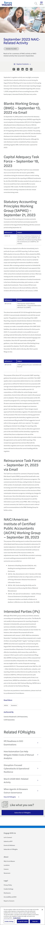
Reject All (34, 921)
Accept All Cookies (23, 921)
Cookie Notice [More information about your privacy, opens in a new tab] (17, 918)
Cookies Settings (9, 921)
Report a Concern (9, 901)
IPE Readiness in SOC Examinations (22, 742)
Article (6, 705)
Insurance (14, 705)
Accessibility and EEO (10, 897)
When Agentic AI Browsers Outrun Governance (22, 790)
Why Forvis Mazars (9, 861)
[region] (22, 916)
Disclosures (7, 893)
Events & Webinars (9, 845)
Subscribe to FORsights (22, 812)
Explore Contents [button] (21, 64)
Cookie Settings (8, 889)
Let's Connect (8, 837)
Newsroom (7, 873)
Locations (7, 865)
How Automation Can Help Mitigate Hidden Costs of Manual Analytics (22, 755)
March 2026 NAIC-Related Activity (22, 780)
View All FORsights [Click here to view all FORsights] (12, 797)
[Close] (42, 910)
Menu (41, 3)
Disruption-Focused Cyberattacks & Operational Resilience (22, 768)
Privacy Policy (8, 885)
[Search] (36, 3)
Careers (6, 869)
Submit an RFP (8, 841)
